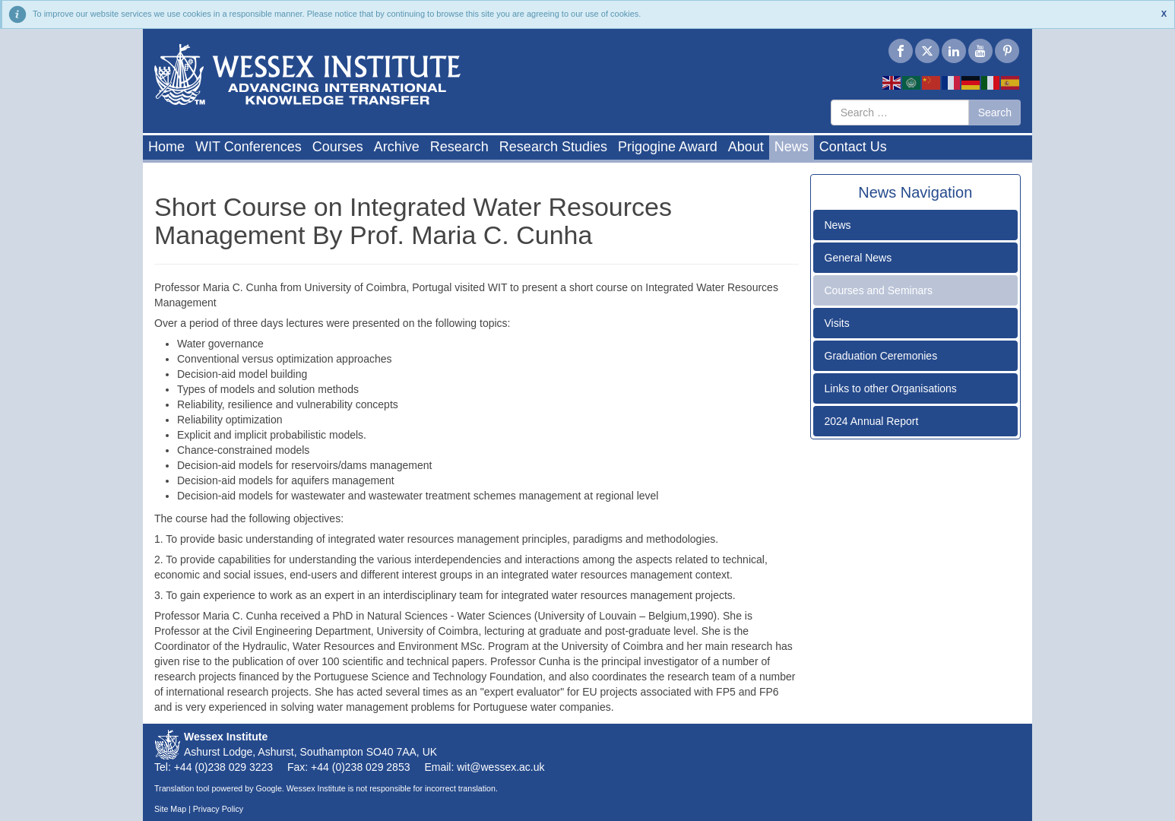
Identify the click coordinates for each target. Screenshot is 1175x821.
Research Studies (553, 146)
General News (858, 258)
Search (995, 112)
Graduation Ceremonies (881, 356)
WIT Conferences (248, 146)
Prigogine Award (667, 146)
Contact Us (853, 146)
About (746, 146)
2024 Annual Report (872, 421)
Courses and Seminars (879, 290)
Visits (837, 323)
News (791, 146)
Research (459, 146)
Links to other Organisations (891, 388)
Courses (337, 146)
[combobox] (900, 112)
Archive (397, 146)
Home (166, 146)
